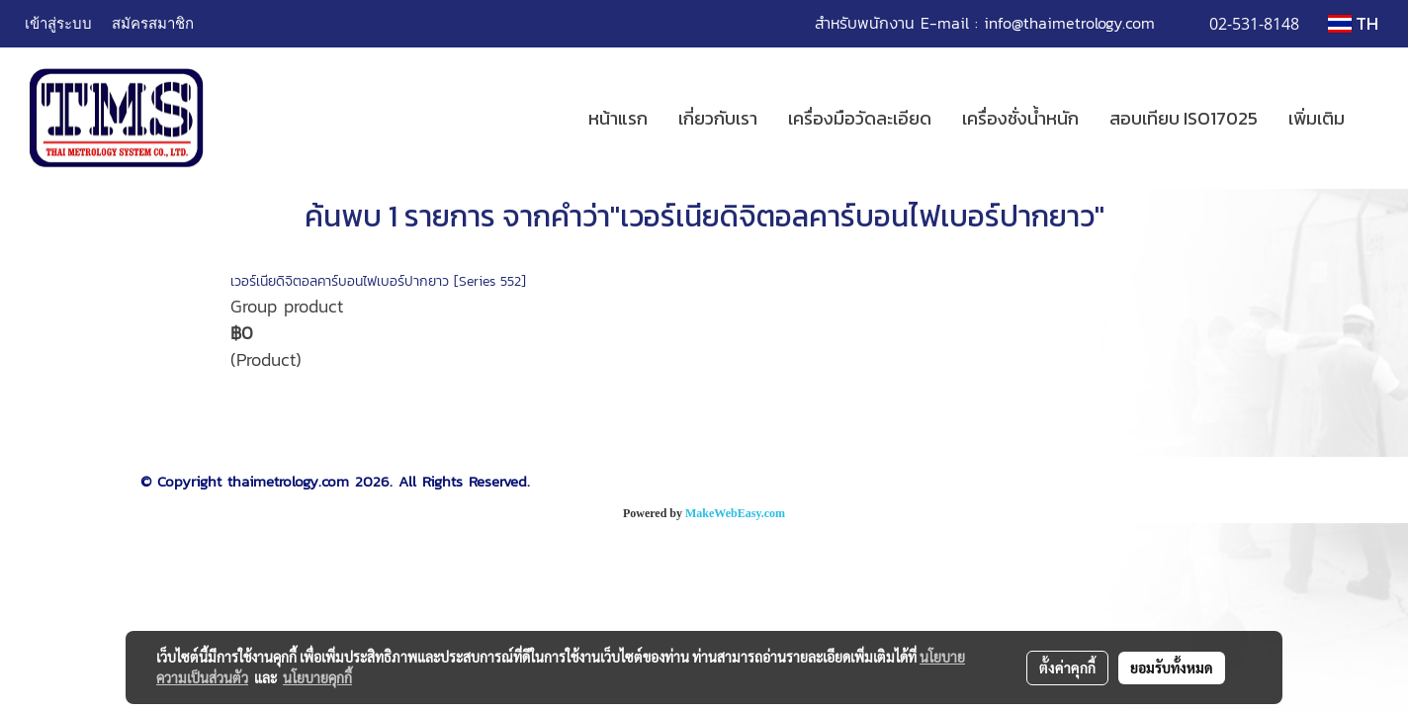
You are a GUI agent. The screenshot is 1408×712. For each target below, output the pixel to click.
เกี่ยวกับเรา (717, 118)
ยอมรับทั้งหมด (1171, 667)
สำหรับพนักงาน (865, 23)
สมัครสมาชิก (153, 23)
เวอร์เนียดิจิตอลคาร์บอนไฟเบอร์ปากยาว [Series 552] (378, 281)
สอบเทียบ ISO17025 (1183, 118)
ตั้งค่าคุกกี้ (1067, 667)
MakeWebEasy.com (735, 513)
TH (1353, 23)
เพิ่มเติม (1316, 118)
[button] (1377, 119)
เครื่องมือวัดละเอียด (859, 118)
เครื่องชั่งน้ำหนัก (1020, 118)
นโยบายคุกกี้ (317, 677)
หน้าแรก (618, 118)
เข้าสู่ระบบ (58, 23)
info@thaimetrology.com (1069, 23)
